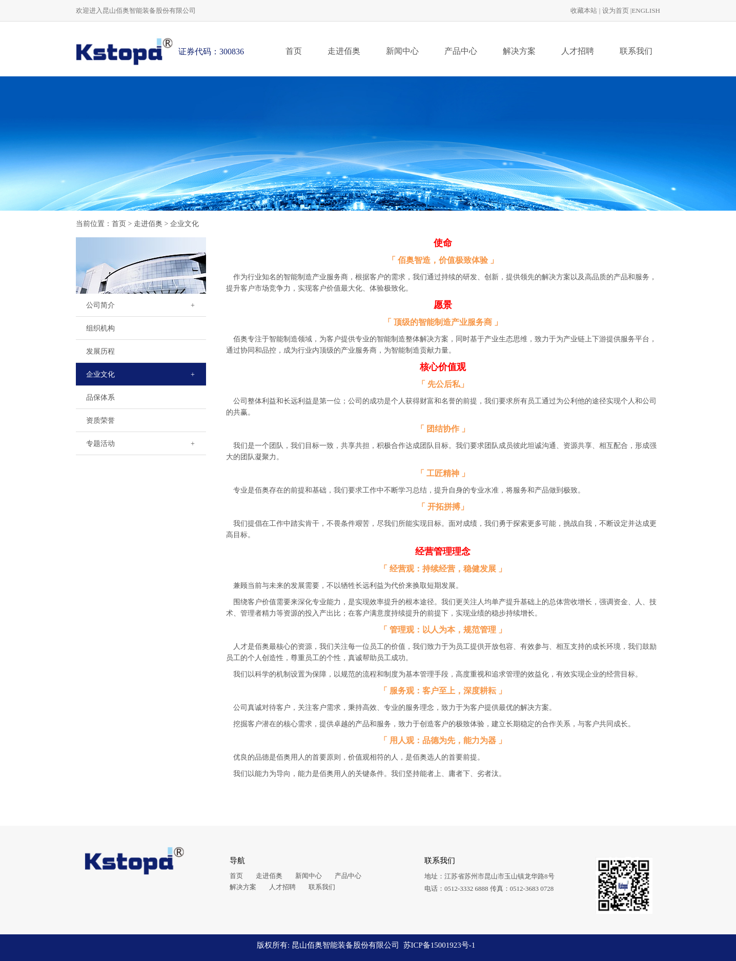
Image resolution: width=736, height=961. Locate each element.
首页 (293, 51)
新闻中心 (402, 51)
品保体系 (100, 397)
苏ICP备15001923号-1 (439, 945)
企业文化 (184, 224)
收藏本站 (583, 10)
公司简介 (100, 305)
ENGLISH (645, 10)
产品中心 (460, 51)
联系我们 (636, 51)
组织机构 (100, 328)
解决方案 (519, 51)
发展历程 (100, 351)
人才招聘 (577, 51)
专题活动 (100, 443)
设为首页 (615, 10)
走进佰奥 (344, 51)
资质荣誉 (100, 420)
